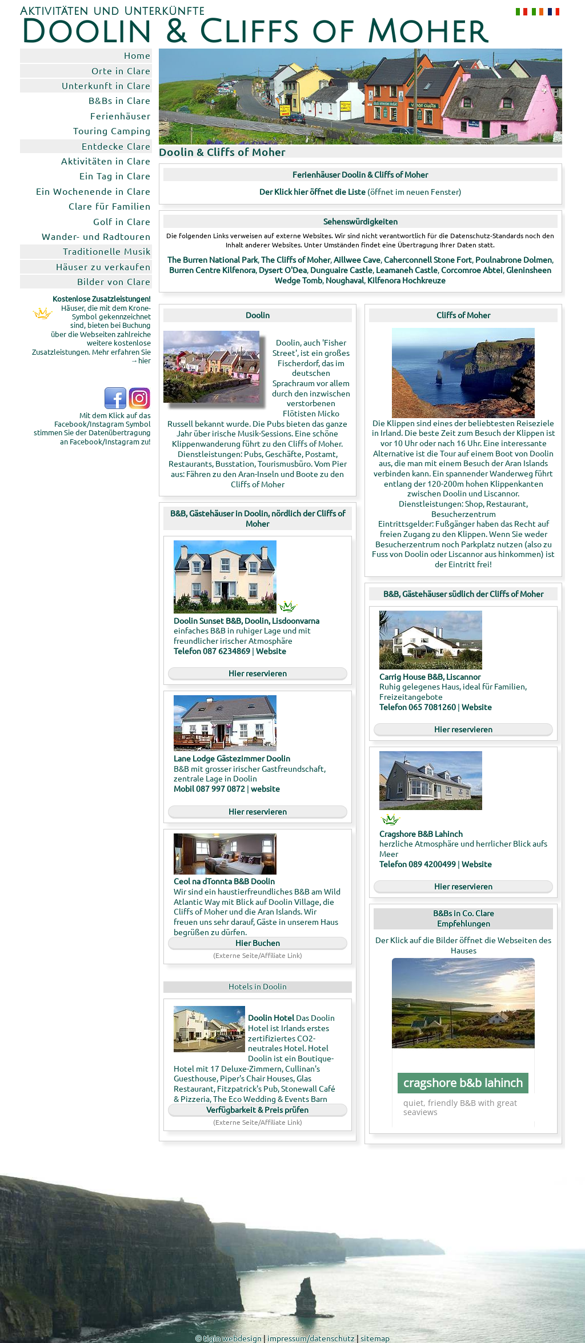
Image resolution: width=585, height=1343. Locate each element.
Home (137, 55)
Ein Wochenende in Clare (93, 191)
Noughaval (345, 280)
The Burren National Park (212, 259)
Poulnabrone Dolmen (513, 259)
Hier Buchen (257, 942)
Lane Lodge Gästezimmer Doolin (232, 758)
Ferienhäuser (120, 115)
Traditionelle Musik (107, 250)
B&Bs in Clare (120, 100)
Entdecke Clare (116, 145)
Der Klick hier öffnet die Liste (312, 191)
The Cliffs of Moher (295, 259)
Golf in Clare (122, 221)
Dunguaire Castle (341, 269)
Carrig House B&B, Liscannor (429, 676)
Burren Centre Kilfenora (212, 269)
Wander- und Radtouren (96, 236)
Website (271, 651)
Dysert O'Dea (283, 269)
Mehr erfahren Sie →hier (121, 356)
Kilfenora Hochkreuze (406, 280)
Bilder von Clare (114, 281)
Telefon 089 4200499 (417, 864)
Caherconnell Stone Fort (428, 259)
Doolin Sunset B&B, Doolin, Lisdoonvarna (246, 620)
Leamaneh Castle (407, 269)
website (265, 788)
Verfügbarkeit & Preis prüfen (257, 1109)
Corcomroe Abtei (472, 269)
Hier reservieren (258, 673)
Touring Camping (112, 130)
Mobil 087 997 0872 (210, 788)
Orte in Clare (121, 70)
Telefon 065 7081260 (417, 706)
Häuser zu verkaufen (103, 266)
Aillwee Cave (357, 259)
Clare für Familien (110, 205)
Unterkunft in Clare (106, 85)
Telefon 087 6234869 (212, 651)
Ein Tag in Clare (115, 175)
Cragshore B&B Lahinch (421, 833)
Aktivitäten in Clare (106, 160)
